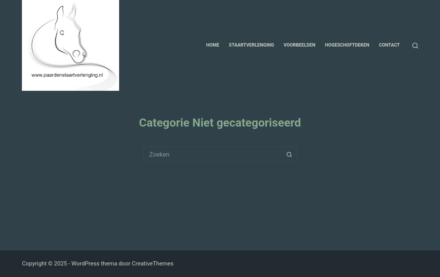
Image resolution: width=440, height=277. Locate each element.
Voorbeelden (299, 45)
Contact (389, 45)
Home (212, 45)
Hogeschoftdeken (347, 45)
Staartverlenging (251, 45)
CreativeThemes (153, 263)
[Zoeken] (415, 45)
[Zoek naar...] (212, 154)
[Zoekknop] (289, 154)
